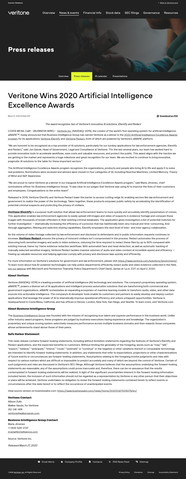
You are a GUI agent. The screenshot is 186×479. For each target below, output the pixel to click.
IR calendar (101, 76)
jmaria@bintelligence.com (23, 432)
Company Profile (71, 461)
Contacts (95, 461)
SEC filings (132, 12)
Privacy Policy (124, 472)
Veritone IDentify (50, 139)
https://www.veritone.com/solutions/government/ (147, 261)
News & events (69, 12)
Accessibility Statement (168, 472)
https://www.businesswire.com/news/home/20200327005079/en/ (97, 391)
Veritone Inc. (64, 131)
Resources (171, 12)
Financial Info (92, 12)
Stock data (113, 12)
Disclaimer (138, 472)
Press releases (82, 76)
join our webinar (17, 268)
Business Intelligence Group (29, 315)
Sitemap (142, 461)
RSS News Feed (119, 461)
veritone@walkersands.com (24, 413)
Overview (49, 12)
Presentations (120, 76)
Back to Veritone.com (169, 3)
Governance (151, 12)
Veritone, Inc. (19, 472)
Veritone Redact (75, 139)
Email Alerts (46, 461)
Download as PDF (167, 116)
